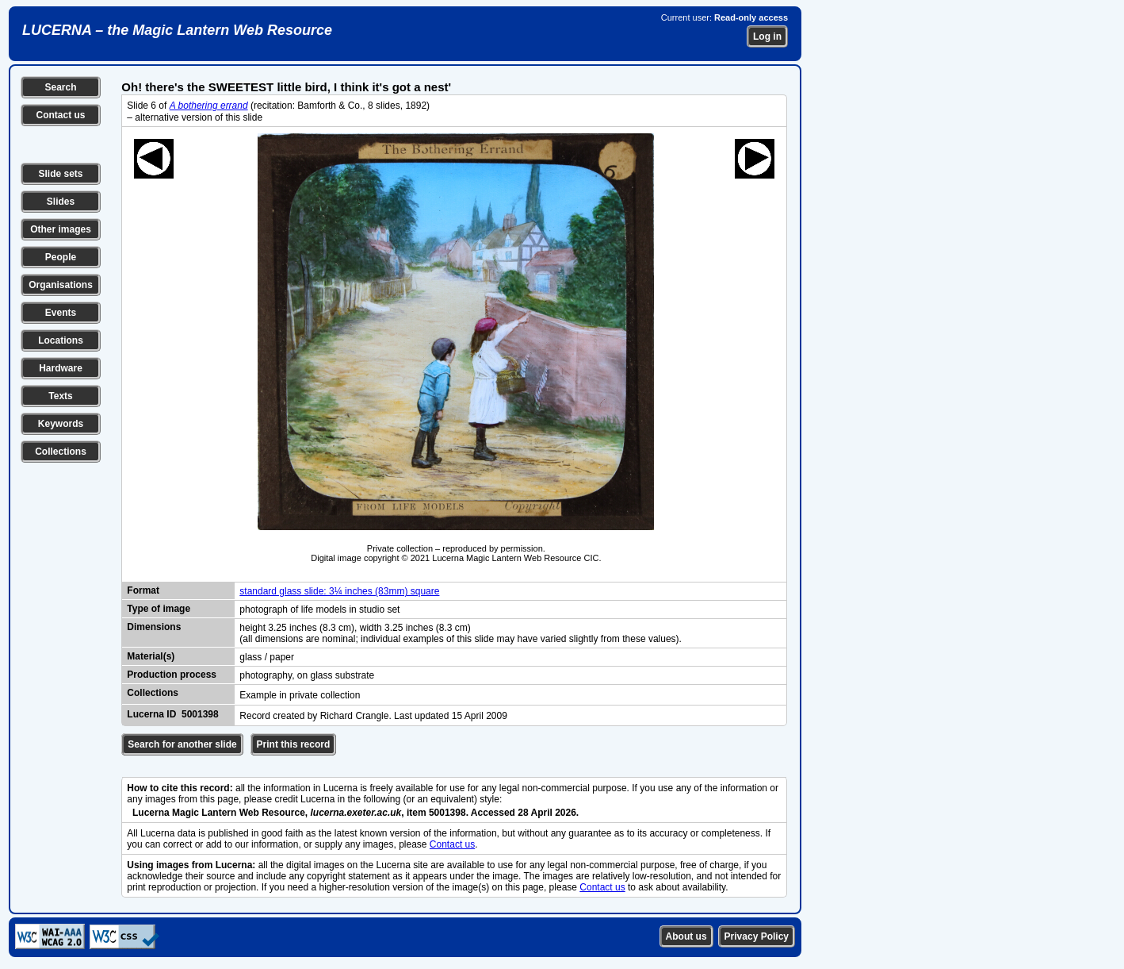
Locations (60, 340)
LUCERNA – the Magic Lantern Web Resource (177, 30)
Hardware (60, 368)
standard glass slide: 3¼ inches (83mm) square (339, 591)
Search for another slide (182, 744)
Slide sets (60, 173)
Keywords (60, 423)
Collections (60, 451)
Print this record (294, 744)
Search (60, 87)
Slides (61, 201)
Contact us (60, 115)
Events (60, 312)
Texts (60, 396)
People (60, 257)
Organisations (61, 284)
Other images (60, 229)
